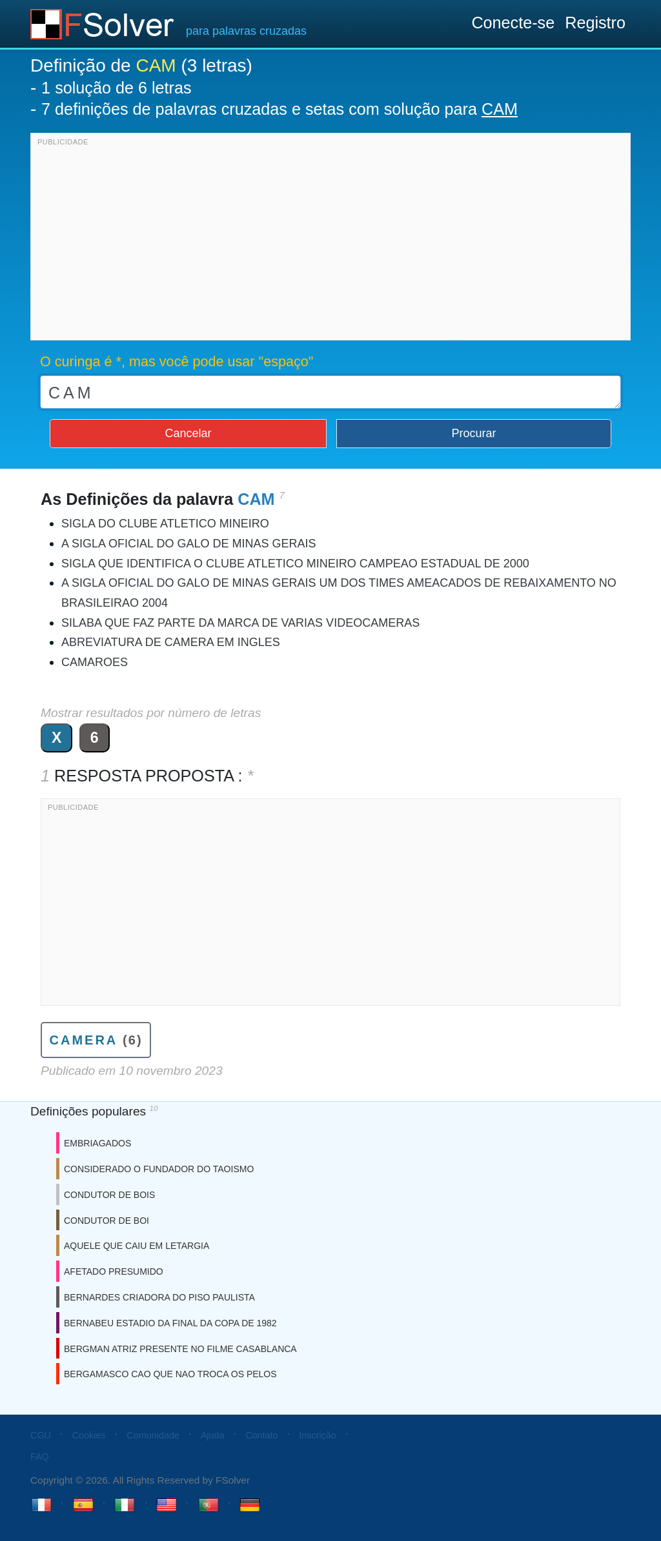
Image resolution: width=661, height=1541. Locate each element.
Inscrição (317, 1435)
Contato (261, 1435)
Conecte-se (512, 23)
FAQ (39, 1456)
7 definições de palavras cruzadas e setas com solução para (279, 109)
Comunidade (153, 1435)
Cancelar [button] (188, 433)
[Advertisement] (330, 240)
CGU (40, 1435)
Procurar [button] (474, 433)
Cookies (89, 1435)
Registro (595, 23)
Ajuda (213, 1435)
